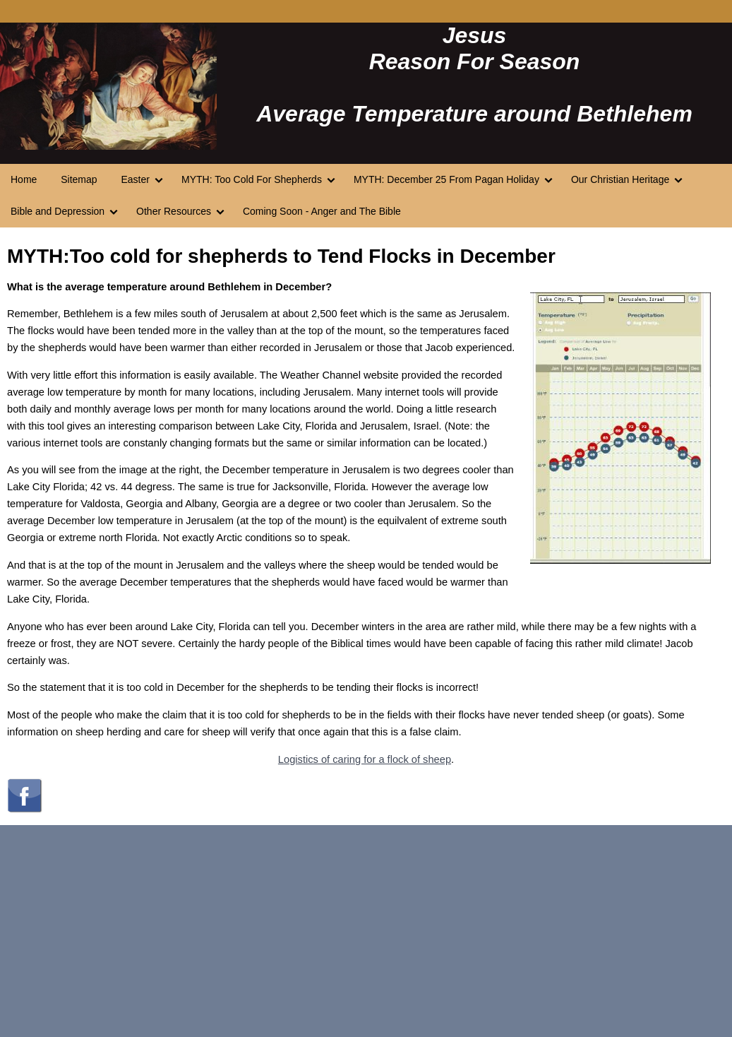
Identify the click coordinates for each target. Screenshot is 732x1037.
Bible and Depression (57, 211)
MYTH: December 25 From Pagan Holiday (446, 179)
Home (24, 179)
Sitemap (79, 179)
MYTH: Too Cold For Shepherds (251, 179)
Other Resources (173, 211)
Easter (135, 179)
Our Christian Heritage (620, 179)
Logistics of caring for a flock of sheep (364, 759)
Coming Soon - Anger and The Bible (322, 211)
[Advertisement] (366, 931)
